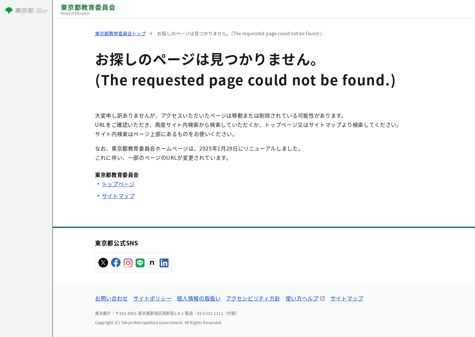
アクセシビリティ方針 (253, 298)
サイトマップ (118, 196)
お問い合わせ (111, 298)
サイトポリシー (152, 298)
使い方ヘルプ (302, 298)
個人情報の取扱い (199, 298)
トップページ (118, 184)
